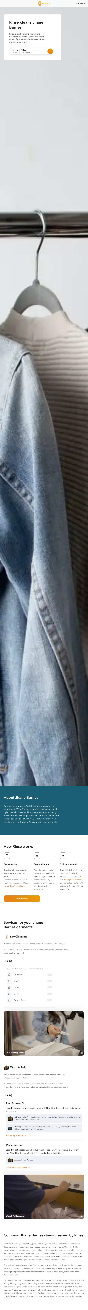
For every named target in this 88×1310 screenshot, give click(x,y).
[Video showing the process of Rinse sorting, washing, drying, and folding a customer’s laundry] (44, 1197)
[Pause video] (81, 1053)
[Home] (44, 3)
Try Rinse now (22, 898)
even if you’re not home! (15, 886)
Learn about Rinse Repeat (18, 1167)
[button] (80, 876)
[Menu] (5, 3)
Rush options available (73, 879)
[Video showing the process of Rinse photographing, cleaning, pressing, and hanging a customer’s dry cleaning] (44, 1033)
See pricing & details (16, 1135)
